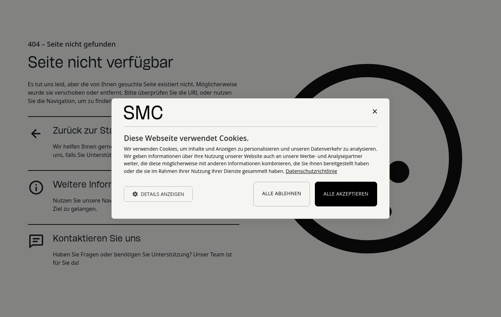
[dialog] (250, 158)
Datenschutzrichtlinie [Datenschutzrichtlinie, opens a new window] (311, 170)
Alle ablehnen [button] (281, 193)
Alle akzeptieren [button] (346, 194)
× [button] (374, 111)
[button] (158, 194)
